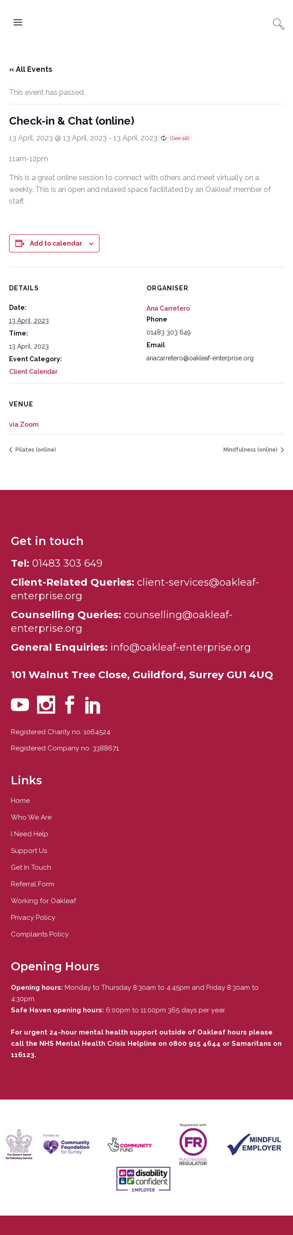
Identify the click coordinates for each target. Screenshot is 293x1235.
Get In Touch (31, 867)
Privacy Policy (33, 917)
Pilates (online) (35, 450)
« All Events (30, 69)
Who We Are (31, 817)
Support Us (29, 851)
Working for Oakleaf (43, 901)
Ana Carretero (168, 308)
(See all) (179, 138)
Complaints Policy (40, 934)
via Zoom (23, 424)
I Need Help (29, 834)
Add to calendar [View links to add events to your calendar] (56, 243)
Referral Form (32, 884)
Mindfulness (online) (251, 450)
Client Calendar (33, 371)
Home (20, 801)
